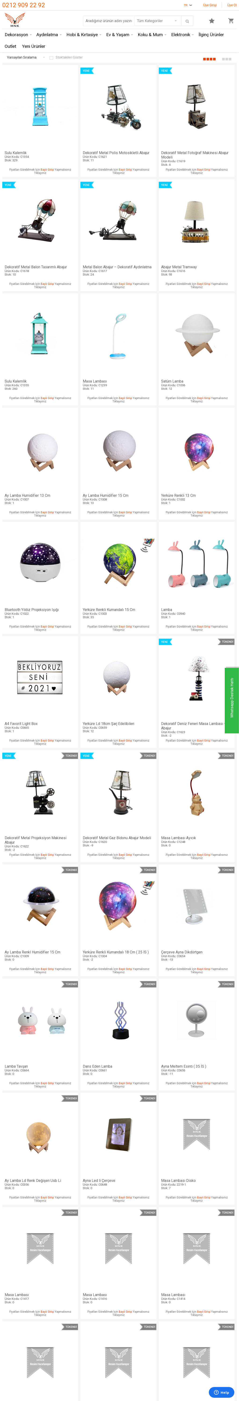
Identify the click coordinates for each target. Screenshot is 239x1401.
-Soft (95, 1349)
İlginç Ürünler (211, 35)
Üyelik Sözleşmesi (97, 1283)
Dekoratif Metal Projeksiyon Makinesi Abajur (149, 528)
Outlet (10, 46)
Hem (46, 1283)
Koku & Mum (150, 35)
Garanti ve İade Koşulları (94, 1303)
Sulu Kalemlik (31, 135)
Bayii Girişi (46, 153)
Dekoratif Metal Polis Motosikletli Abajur (90, 137)
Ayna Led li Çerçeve (31, 819)
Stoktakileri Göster (66, 57)
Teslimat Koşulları (96, 1275)
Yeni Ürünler (33, 46)
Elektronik (180, 35)
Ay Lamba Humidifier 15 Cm (149, 331)
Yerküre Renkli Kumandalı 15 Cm (90, 431)
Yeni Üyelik (131, 1283)
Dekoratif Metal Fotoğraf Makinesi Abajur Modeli (149, 137)
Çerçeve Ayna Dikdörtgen (208, 624)
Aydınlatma (47, 35)
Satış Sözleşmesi (96, 1292)
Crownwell (50, 1292)
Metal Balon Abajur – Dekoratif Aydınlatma (31, 235)
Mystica (48, 1301)
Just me (49, 1318)
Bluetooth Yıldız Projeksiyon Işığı (31, 431)
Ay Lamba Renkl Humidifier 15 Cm (90, 626)
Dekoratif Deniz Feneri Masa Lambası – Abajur (90, 528)
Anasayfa (129, 1275)
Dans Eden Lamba (90, 722)
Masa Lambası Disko (90, 819)
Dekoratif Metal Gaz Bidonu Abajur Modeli (208, 528)
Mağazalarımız (15, 1283)
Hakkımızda (12, 1292)
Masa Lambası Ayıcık (31, 624)
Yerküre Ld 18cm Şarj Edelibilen (31, 526)
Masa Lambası (208, 233)
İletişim (8, 1275)
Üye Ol (232, 5)
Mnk (45, 1275)
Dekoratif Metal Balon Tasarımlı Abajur (208, 137)
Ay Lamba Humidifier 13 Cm (90, 331)
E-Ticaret (105, 1349)
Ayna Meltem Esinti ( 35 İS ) (149, 722)
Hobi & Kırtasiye (82, 35)
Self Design (52, 1309)
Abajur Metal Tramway (90, 233)
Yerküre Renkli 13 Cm (208, 331)
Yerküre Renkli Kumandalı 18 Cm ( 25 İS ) (149, 626)
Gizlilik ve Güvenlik (97, 1314)
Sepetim (129, 1309)
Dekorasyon (16, 35)
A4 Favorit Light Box (208, 428)
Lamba (149, 428)
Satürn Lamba (31, 331)
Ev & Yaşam (117, 35)
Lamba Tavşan (31, 722)
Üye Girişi (210, 5)
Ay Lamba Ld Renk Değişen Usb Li (208, 724)
